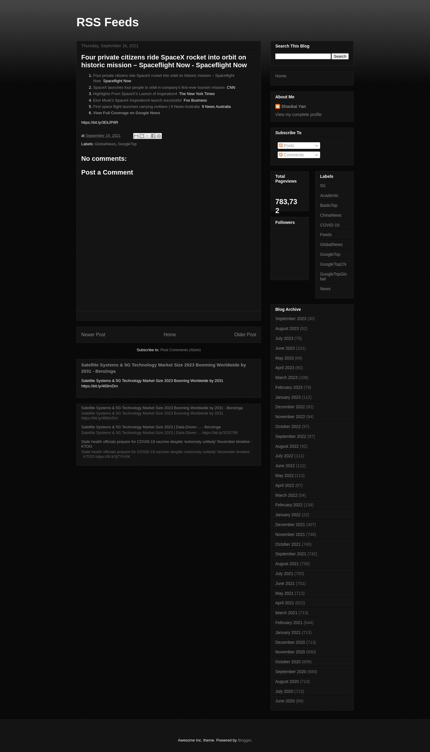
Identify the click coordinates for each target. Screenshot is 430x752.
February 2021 (288, 622)
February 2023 (288, 387)
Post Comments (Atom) (180, 350)
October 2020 (288, 661)
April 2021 (284, 602)
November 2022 (290, 416)
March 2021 (286, 612)
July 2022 (284, 455)
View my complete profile (298, 114)
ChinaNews (331, 215)
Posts (286, 145)
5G (323, 185)
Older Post (245, 334)
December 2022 (290, 406)
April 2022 (284, 485)
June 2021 (285, 583)
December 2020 (290, 642)
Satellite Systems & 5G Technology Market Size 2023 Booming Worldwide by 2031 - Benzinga (162, 408)
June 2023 (285, 348)
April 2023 (284, 367)
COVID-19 (330, 225)
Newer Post (93, 334)
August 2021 (287, 563)
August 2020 (287, 681)
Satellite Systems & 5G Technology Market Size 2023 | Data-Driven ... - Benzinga (151, 427)
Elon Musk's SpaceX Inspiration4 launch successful (137, 100)
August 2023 (287, 328)
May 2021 (284, 593)
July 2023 (284, 338)
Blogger (244, 740)
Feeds (326, 234)
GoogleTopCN (333, 264)
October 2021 (288, 544)
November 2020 (290, 651)
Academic (329, 195)
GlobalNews (105, 144)
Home (170, 334)
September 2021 (290, 553)
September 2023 (290, 318)
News (325, 288)
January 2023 (288, 397)
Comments (291, 154)
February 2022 (288, 504)
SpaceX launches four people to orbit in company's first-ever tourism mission (159, 87)
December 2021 (290, 524)
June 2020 (285, 700)
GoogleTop (127, 144)
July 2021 (284, 573)
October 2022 (288, 426)
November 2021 (290, 534)
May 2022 (284, 475)
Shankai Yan (293, 106)
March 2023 (286, 377)
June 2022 (285, 465)
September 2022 (290, 436)
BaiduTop (328, 205)
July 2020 (284, 691)
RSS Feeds (107, 22)
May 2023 (284, 358)
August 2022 (287, 446)
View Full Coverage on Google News (126, 113)
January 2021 (288, 632)
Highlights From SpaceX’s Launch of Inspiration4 (135, 93)
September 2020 (290, 671)
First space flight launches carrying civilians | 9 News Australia (146, 106)
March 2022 (286, 495)
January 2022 (288, 514)
